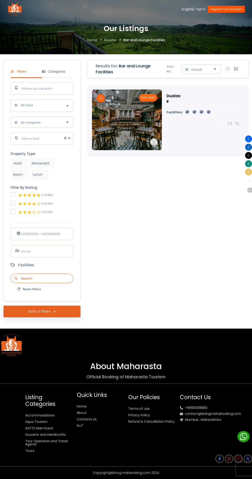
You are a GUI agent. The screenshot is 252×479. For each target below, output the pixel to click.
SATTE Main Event (39, 428)
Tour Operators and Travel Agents (46, 443)
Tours (29, 450)
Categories (53, 71)
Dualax (173, 96)
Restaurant (40, 163)
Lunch (38, 174)
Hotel (17, 163)
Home (92, 40)
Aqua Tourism (36, 421)
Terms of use (139, 408)
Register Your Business (226, 9)
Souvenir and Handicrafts (45, 434)
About (81, 412)
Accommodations (39, 415)
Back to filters (42, 311)
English (187, 9)
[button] (248, 138)
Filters (18, 71)
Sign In (199, 9)
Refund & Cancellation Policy (151, 421)
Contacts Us (87, 419)
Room (18, 174)
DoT (80, 425)
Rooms (110, 40)
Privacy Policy (139, 415)
